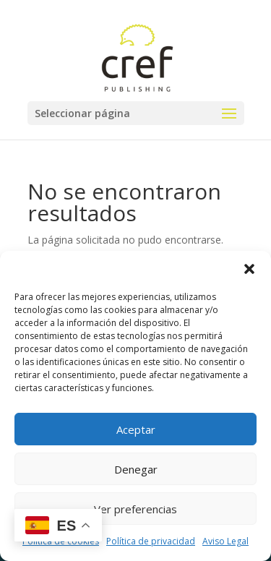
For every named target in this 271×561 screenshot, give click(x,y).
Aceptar (135, 429)
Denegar (136, 469)
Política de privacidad (150, 541)
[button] (249, 269)
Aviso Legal (225, 541)
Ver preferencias (135, 509)
